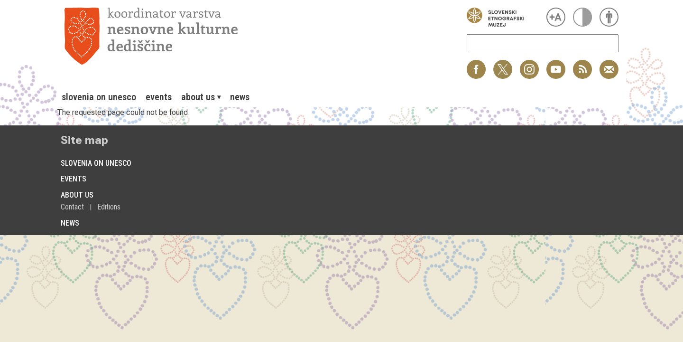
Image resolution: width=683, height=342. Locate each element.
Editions (108, 206)
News (239, 97)
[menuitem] (99, 96)
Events (159, 97)
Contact (72, 206)
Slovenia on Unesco (99, 97)
